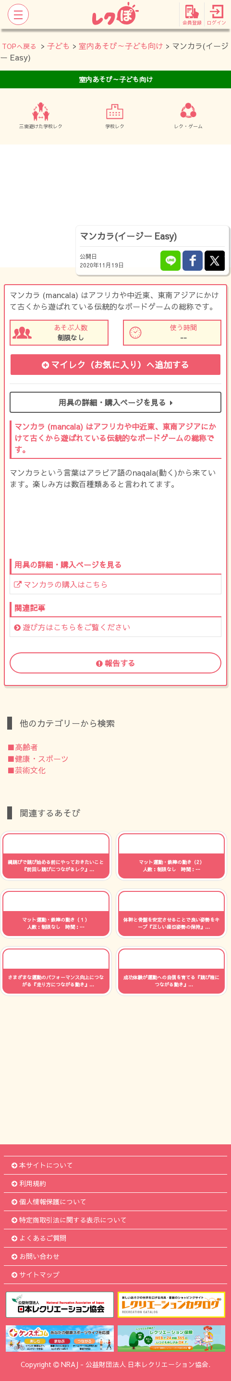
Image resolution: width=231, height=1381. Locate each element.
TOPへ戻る (19, 46)
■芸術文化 (26, 770)
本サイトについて (42, 1165)
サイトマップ (36, 1274)
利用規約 (29, 1183)
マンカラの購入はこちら (61, 584)
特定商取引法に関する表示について (69, 1220)
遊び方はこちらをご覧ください (72, 627)
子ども (58, 45)
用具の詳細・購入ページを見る (116, 402)
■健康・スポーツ (38, 758)
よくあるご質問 (39, 1238)
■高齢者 (22, 747)
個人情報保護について (49, 1201)
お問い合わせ (36, 1256)
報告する (115, 663)
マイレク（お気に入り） (115, 365)
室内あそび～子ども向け (121, 45)
